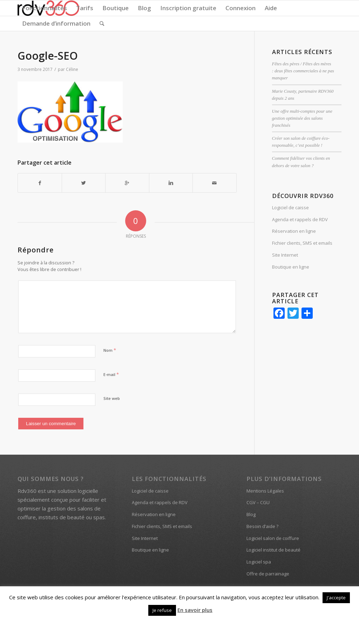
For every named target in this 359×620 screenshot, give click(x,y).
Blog (251, 514)
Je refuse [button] (162, 610)
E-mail (111, 374)
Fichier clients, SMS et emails (302, 243)
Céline (72, 69)
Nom (109, 350)
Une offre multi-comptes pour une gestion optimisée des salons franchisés (302, 118)
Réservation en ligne (294, 231)
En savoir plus (194, 609)
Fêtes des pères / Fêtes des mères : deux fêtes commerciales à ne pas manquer (303, 70)
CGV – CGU (258, 502)
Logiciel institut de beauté (273, 550)
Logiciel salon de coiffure (272, 538)
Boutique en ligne (290, 267)
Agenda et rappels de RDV (300, 219)
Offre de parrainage (267, 573)
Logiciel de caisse (290, 207)
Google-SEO (48, 55)
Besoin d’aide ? (262, 526)
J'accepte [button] (336, 597)
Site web (111, 398)
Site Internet (285, 255)
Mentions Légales (265, 491)
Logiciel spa (258, 562)
